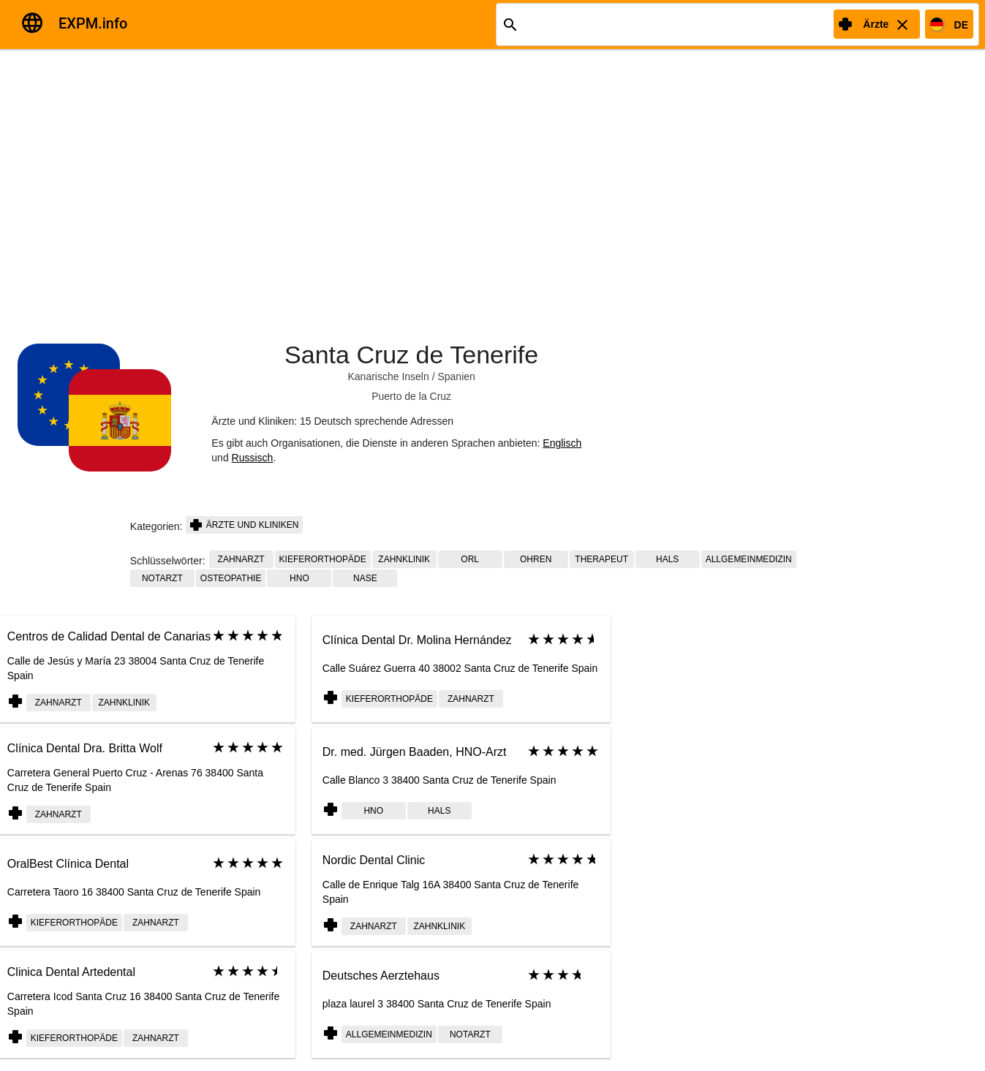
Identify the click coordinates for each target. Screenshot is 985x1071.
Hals (667, 559)
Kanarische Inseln (388, 376)
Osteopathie (231, 578)
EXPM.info (93, 23)
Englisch (562, 443)
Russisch (252, 457)
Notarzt (162, 578)
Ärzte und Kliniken (244, 525)
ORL (470, 559)
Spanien (456, 376)
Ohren (535, 559)
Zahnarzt (241, 559)
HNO (299, 578)
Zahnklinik (404, 559)
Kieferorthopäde (322, 559)
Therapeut (601, 559)
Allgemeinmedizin (749, 559)
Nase (365, 578)
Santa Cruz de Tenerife (411, 354)
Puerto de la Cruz (411, 396)
